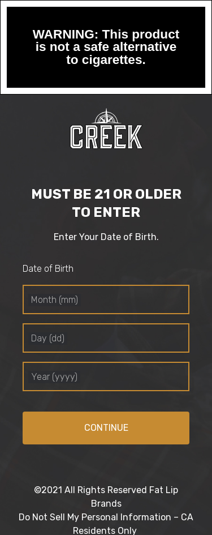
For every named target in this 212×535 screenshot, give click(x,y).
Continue (106, 427)
